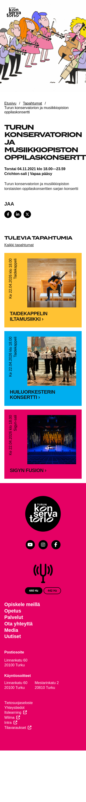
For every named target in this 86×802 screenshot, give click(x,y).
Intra (8, 739)
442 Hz (52, 607)
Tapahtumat (32, 103)
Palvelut (13, 634)
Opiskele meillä (22, 621)
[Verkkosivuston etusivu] (13, 12)
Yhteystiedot (14, 724)
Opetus (12, 627)
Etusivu (10, 103)
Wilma (9, 734)
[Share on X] (27, 214)
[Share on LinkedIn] (17, 214)
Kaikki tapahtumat (19, 245)
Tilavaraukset (15, 744)
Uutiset (12, 653)
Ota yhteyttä (18, 640)
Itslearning (12, 729)
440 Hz (34, 607)
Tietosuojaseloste (18, 720)
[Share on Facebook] (8, 214)
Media (11, 647)
